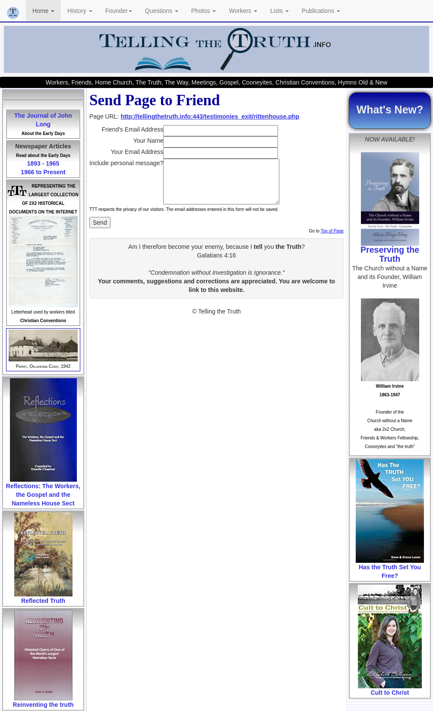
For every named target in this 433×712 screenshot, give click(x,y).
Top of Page (332, 231)
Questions (161, 10)
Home (43, 10)
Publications (321, 10)
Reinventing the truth (43, 704)
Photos (203, 10)
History (79, 10)
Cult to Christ (390, 692)
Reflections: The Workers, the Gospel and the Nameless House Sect (43, 495)
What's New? (390, 110)
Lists (279, 10)
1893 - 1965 (43, 163)
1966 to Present (43, 172)
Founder (118, 10)
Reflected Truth (43, 600)
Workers (243, 10)
